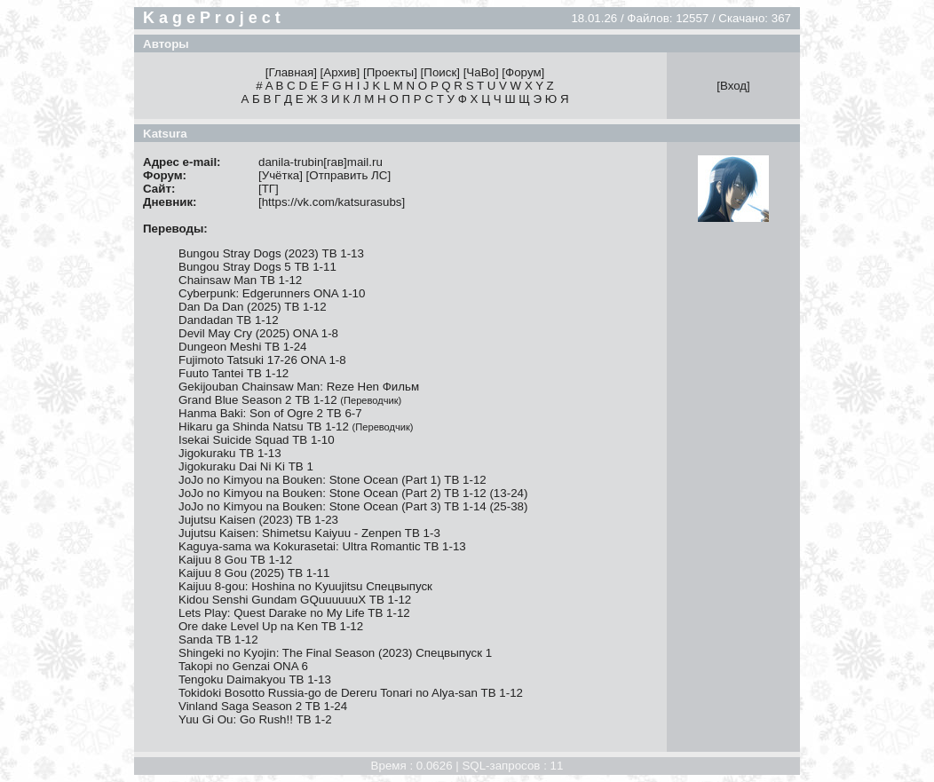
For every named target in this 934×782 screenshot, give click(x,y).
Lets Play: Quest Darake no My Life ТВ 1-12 (294, 613)
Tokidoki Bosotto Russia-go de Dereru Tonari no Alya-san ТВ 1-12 (350, 692)
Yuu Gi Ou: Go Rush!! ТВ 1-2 (255, 719)
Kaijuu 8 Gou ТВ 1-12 (235, 559)
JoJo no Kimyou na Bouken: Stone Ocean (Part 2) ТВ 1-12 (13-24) (352, 493)
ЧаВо (480, 72)
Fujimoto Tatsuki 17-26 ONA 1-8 (262, 360)
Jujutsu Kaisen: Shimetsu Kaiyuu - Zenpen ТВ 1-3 (309, 533)
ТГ (268, 188)
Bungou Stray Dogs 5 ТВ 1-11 (257, 266)
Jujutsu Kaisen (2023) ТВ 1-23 (258, 519)
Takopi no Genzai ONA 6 (243, 666)
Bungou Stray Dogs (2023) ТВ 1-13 (271, 253)
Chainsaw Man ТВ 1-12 (240, 280)
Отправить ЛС (348, 175)
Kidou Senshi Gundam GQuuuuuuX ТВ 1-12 (294, 599)
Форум (523, 72)
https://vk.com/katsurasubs (332, 202)
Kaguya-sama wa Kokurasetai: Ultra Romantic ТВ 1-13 (322, 546)
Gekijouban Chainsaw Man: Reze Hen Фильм (298, 386)
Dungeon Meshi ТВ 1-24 (242, 346)
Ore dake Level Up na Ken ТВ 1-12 (270, 626)
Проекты (390, 72)
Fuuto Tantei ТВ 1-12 (233, 373)
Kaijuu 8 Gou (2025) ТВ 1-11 (253, 573)
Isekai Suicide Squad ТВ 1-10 (256, 439)
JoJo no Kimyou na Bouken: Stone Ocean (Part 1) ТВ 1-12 (332, 479)
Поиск (439, 72)
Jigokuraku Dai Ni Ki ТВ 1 (245, 466)
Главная (290, 72)
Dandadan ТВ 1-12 (228, 320)
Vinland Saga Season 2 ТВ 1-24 (262, 706)
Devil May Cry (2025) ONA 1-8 (258, 333)
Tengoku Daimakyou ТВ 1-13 (254, 679)
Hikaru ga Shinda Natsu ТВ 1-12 (296, 426)
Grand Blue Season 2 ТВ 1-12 (289, 400)
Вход (733, 85)
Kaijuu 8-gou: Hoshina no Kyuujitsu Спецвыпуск (305, 586)
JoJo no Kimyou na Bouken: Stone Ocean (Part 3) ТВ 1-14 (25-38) (352, 506)
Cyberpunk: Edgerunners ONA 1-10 (271, 293)
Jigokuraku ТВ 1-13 (229, 453)
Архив (339, 72)
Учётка (280, 175)
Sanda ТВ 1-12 (218, 639)
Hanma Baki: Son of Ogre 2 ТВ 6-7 (270, 413)
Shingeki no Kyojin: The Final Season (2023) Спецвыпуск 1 (335, 653)
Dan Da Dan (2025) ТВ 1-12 (252, 306)
